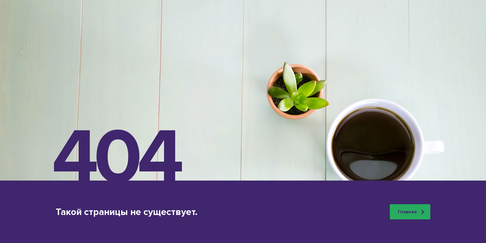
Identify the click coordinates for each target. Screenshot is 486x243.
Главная (411, 212)
